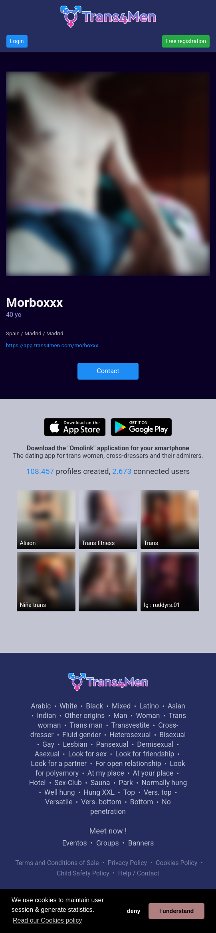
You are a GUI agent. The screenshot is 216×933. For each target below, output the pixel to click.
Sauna (100, 783)
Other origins (85, 716)
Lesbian (75, 744)
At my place (105, 773)
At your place (153, 773)
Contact (108, 371)
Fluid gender (81, 735)
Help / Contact (138, 873)
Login (17, 41)
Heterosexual (130, 735)
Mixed (121, 706)
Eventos (74, 843)
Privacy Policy (127, 863)
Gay (48, 744)
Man (120, 716)
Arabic (41, 706)
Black (94, 706)
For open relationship (128, 764)
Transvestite (130, 725)
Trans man (86, 725)
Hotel (37, 783)
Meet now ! (108, 831)
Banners (141, 843)
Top (129, 792)
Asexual (47, 754)
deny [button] (134, 911)
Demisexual (155, 744)
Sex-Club (68, 783)
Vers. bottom (101, 802)
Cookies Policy (176, 863)
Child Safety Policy (83, 873)
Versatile (58, 802)
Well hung (59, 792)
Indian (46, 716)
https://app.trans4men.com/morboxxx (52, 345)
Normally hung (164, 783)
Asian (176, 706)
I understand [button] (176, 911)
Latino (149, 706)
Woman (148, 716)
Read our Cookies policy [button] (47, 920)
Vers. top (158, 792)
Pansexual (112, 744)
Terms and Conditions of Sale (57, 863)
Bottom (141, 802)
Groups (107, 843)
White (68, 706)
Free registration (186, 41)
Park (126, 783)
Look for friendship (144, 754)
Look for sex (87, 754)
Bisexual (172, 735)
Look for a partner (59, 764)
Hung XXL (99, 792)
